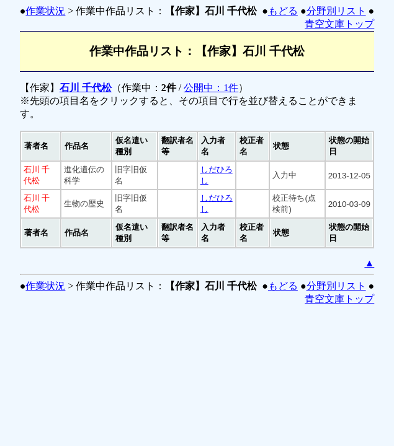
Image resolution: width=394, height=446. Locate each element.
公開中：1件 (211, 87)
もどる (283, 11)
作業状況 (45, 11)
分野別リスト (336, 11)
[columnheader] (40, 146)
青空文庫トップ (339, 24)
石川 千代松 (86, 87)
